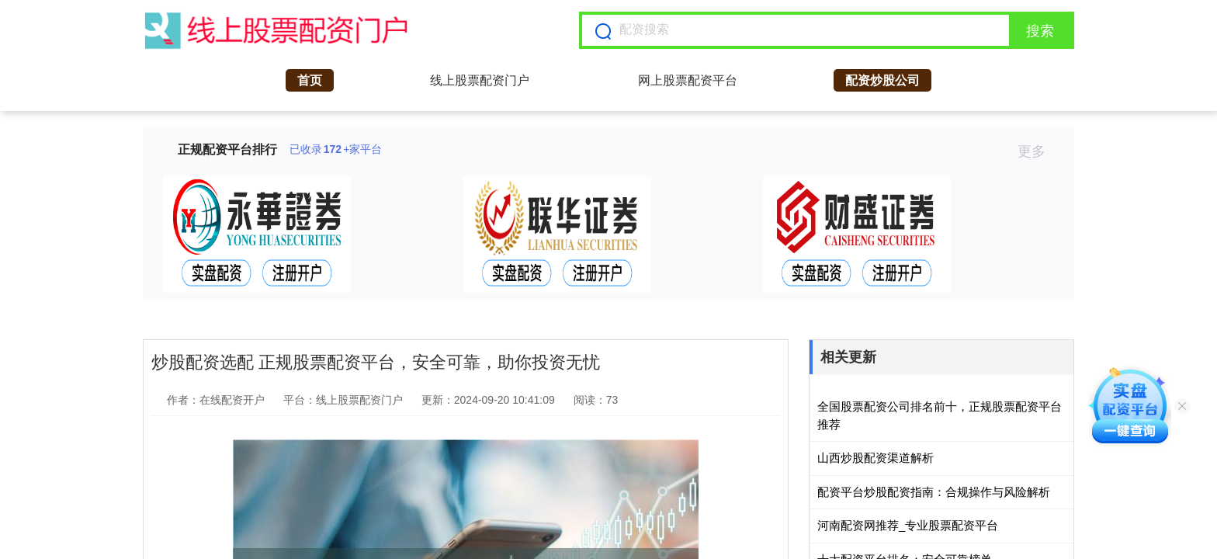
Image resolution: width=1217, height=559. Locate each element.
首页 (309, 80)
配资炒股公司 (882, 80)
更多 (1038, 151)
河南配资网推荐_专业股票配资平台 (907, 525)
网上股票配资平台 (687, 80)
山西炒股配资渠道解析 (875, 457)
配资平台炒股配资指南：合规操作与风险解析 (933, 491)
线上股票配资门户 (479, 80)
